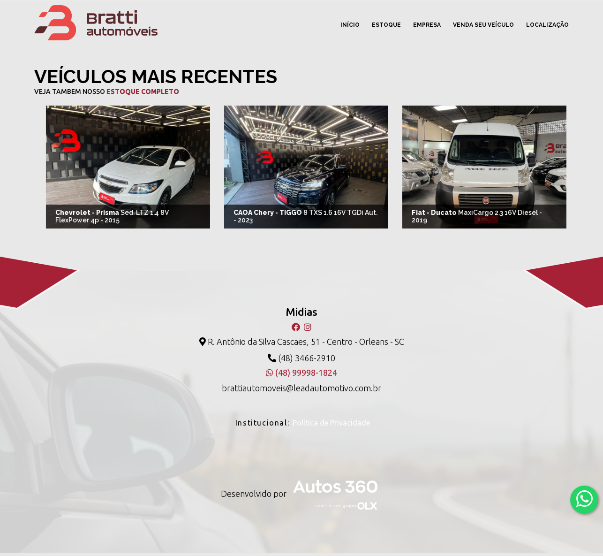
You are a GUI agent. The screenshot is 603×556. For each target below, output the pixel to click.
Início (350, 25)
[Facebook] (297, 324)
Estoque (386, 25)
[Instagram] (307, 324)
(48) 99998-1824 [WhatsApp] (301, 370)
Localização (547, 25)
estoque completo (140, 91)
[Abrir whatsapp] (584, 499)
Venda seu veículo (483, 25)
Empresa (427, 25)
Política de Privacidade (331, 420)
